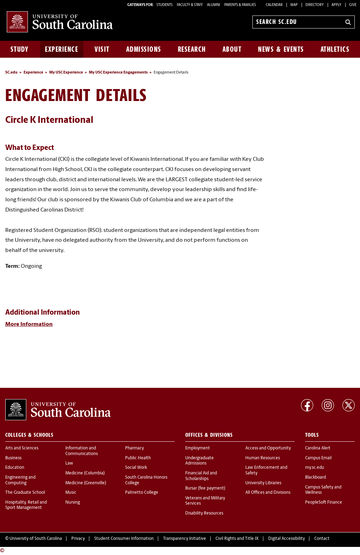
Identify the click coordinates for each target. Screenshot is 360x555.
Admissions (143, 49)
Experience (61, 49)
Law (69, 463)
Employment (197, 448)
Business (13, 458)
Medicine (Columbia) (85, 473)
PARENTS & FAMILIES (240, 5)
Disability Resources (204, 513)
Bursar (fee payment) (205, 488)
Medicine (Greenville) (85, 483)
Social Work (136, 468)
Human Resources (262, 458)
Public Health (138, 458)
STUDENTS (164, 5)
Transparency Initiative (184, 539)
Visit (102, 49)
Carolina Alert (317, 448)
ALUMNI (213, 5)
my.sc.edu (314, 468)
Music (70, 493)
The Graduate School (25, 493)
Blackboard (315, 477)
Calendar (274, 5)
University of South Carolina (35, 539)
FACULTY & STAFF (190, 5)
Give (352, 5)
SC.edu (11, 73)
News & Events (281, 49)
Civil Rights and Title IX (237, 539)
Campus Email (318, 458)
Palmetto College (141, 493)
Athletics (335, 49)
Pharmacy (134, 448)
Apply (336, 5)
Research (192, 49)
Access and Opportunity (268, 448)
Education (14, 468)
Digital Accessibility (286, 539)
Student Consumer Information (124, 539)
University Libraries (263, 483)
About (232, 49)
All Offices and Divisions (267, 493)
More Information (29, 324)
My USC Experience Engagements (118, 73)
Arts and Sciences (21, 448)
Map (294, 5)
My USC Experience (66, 73)
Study (20, 49)
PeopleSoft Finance (323, 502)
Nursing (72, 502)
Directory (315, 5)
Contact (321, 539)
